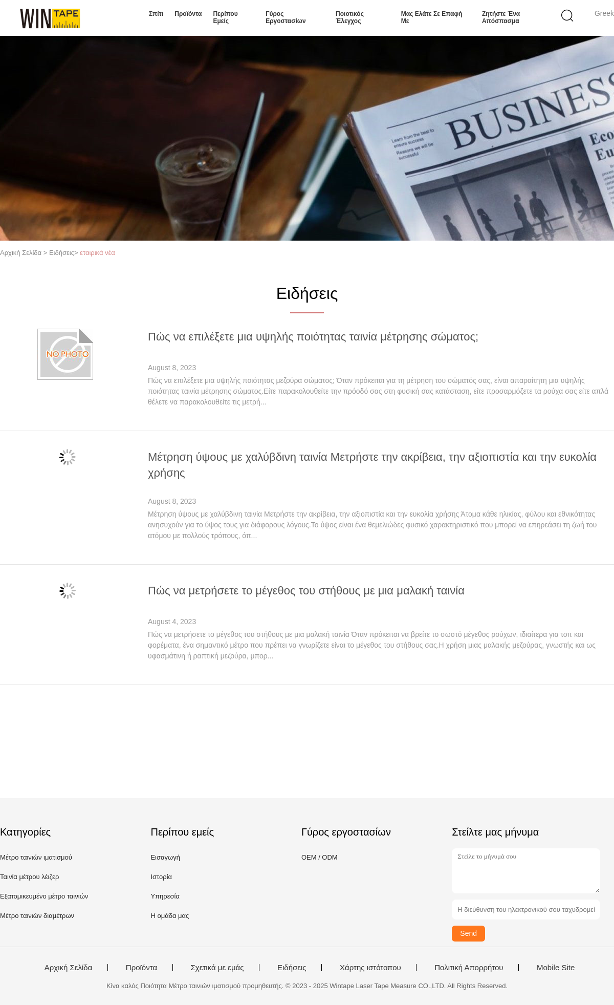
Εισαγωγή (165, 857)
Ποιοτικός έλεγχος (350, 17)
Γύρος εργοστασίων (285, 17)
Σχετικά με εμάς (217, 967)
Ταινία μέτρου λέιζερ (29, 877)
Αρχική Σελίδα (69, 967)
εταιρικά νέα (97, 252)
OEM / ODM (319, 857)
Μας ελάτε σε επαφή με (432, 17)
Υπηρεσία (165, 896)
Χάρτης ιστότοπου (370, 967)
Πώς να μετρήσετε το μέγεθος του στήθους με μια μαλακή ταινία (306, 590)
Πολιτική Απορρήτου (468, 967)
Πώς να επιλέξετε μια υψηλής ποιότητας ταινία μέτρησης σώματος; (313, 336)
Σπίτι (156, 13)
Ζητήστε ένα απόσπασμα (501, 17)
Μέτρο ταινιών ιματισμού (36, 857)
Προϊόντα (188, 13)
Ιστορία (161, 877)
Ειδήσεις (291, 967)
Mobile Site (556, 967)
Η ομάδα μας (169, 916)
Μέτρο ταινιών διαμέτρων (37, 916)
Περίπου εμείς (225, 17)
